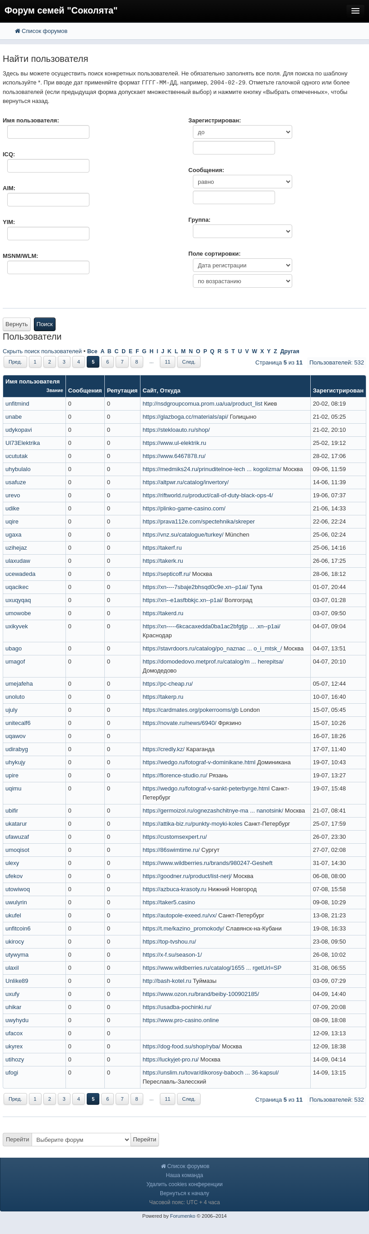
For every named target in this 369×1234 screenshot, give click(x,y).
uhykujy (15, 762)
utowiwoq (17, 889)
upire (12, 775)
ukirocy (14, 941)
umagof (15, 661)
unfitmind (17, 403)
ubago (13, 648)
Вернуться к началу (184, 1193)
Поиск (45, 324)
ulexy (12, 863)
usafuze (15, 482)
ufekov (14, 876)
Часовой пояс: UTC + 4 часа (184, 1202)
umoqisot (17, 849)
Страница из (279, 362)
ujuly (11, 709)
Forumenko (182, 1216)
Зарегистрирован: (214, 120)
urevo (12, 495)
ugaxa (13, 534)
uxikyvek (16, 626)
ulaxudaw (17, 560)
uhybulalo (18, 469)
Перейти (17, 1139)
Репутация (122, 390)
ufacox (14, 1033)
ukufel (13, 915)
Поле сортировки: (214, 253)
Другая (289, 351)
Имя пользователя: (31, 120)
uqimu (13, 788)
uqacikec (16, 587)
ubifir (11, 810)
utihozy (14, 1059)
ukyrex (14, 1046)
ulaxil (12, 967)
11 (167, 362)
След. (189, 362)
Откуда (170, 390)
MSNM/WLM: (20, 255)
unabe (13, 416)
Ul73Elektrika (22, 442)
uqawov (15, 736)
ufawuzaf (17, 836)
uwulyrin (16, 902)
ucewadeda (20, 573)
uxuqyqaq (18, 600)
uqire (12, 521)
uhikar (13, 1007)
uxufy (12, 994)
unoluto (15, 696)
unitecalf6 (18, 723)
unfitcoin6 (18, 928)
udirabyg (16, 749)
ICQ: (9, 154)
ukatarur (16, 823)
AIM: (9, 188)
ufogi (11, 1072)
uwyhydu (16, 1020)
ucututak (16, 456)
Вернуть (16, 324)
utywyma (16, 954)
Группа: (199, 219)
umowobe (18, 613)
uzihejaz (16, 547)
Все (92, 351)
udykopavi (18, 429)
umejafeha (19, 683)
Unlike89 (16, 980)
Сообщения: (206, 170)
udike (12, 508)
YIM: (9, 222)
